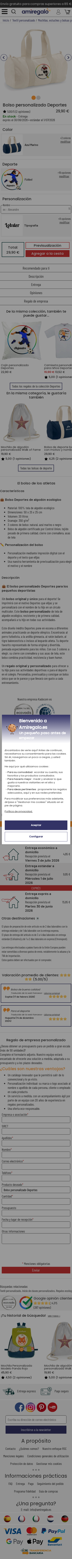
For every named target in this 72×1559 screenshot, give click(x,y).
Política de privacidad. (19, 811)
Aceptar (36, 825)
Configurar (36, 836)
